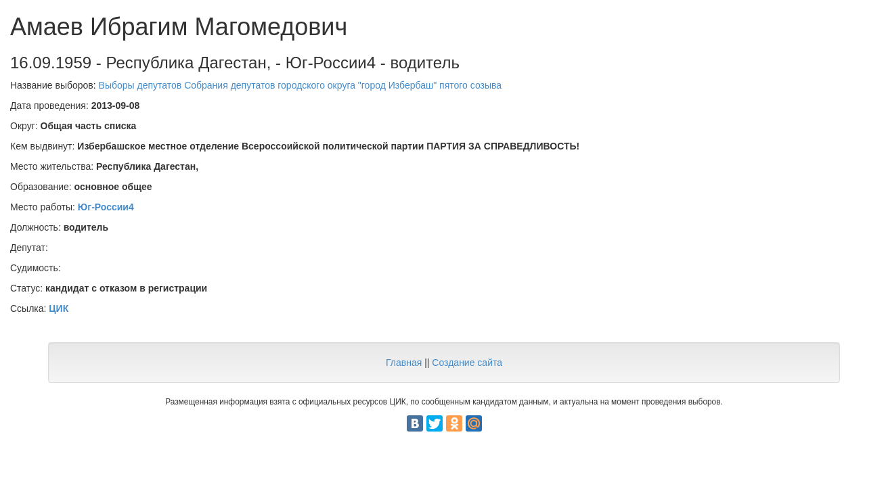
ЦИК (58, 308)
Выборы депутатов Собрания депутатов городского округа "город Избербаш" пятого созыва (300, 85)
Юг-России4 (106, 207)
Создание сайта (467, 362)
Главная (404, 362)
